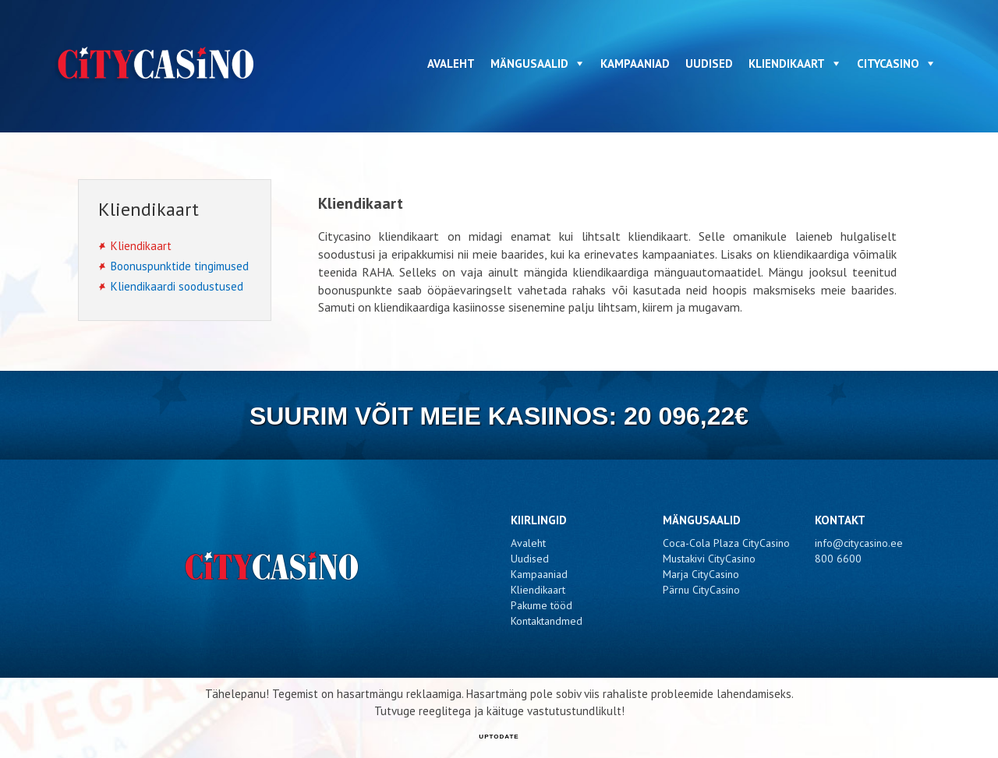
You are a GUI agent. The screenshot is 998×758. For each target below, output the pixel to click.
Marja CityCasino (701, 574)
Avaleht (451, 63)
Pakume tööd (541, 605)
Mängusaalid (529, 63)
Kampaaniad (635, 63)
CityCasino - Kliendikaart (158, 63)
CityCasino (888, 63)
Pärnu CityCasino (701, 590)
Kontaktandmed (546, 621)
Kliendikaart (786, 63)
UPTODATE (498, 736)
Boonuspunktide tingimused (180, 266)
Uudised (709, 63)
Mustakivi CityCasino (709, 559)
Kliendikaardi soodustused (177, 286)
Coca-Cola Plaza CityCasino (726, 543)
